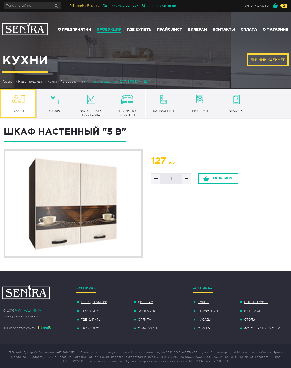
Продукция (109, 29)
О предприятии (74, 29)
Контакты (224, 29)
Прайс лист (169, 29)
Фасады (204, 319)
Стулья (204, 328)
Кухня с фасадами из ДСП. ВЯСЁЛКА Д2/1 (118, 81)
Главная (8, 81)
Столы (249, 319)
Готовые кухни (72, 81)
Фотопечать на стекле (264, 328)
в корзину (221, 178)
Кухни (52, 81)
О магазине (275, 29)
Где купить (139, 29)
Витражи (252, 311)
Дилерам (197, 29)
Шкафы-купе (209, 311)
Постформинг (256, 302)
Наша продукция (31, 81)
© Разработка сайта (19, 328)
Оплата (249, 29)
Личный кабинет (268, 60)
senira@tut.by (88, 6)
